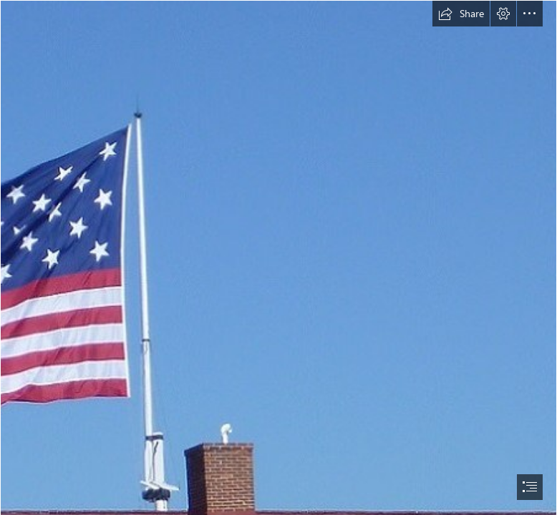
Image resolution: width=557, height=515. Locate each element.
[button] (461, 13)
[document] (278, 257)
